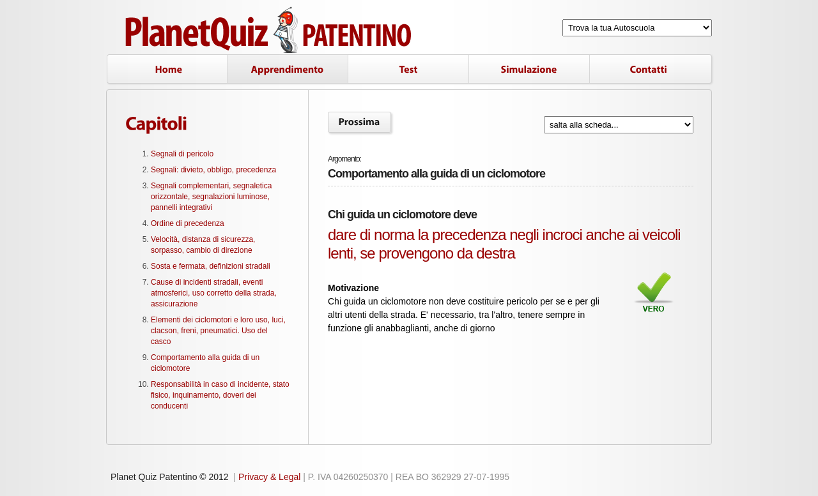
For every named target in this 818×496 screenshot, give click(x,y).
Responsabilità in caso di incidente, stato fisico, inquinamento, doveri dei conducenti (220, 395)
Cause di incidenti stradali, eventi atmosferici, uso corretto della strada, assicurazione (214, 293)
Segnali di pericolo (182, 153)
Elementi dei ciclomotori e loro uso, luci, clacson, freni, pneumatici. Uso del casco (218, 330)
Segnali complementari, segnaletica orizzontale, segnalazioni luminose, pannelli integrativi (211, 196)
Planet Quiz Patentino (269, 30)
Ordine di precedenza (187, 223)
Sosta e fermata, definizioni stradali (210, 266)
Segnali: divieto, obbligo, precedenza (213, 169)
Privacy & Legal (269, 477)
